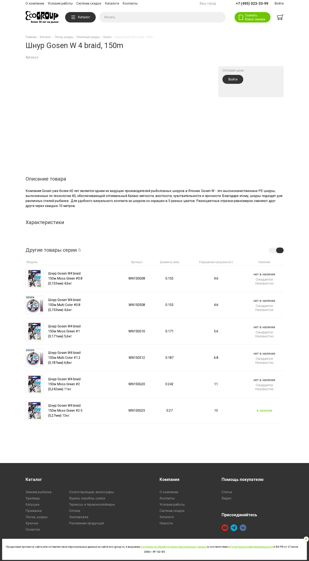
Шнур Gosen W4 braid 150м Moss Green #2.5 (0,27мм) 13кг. (65, 410)
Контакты (130, 3)
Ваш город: (208, 3)
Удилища (33, 498)
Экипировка (78, 517)
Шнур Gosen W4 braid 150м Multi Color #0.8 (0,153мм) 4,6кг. (64, 305)
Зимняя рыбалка (38, 492)
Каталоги (112, 3)
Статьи (227, 492)
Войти (279, 3)
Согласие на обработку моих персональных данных (174, 546)
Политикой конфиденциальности (251, 546)
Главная (31, 37)
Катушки (32, 505)
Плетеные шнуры (88, 37)
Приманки (34, 511)
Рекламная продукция (86, 523)
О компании (35, 3)
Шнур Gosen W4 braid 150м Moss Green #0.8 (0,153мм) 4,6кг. (65, 278)
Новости (166, 523)
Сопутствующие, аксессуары (91, 492)
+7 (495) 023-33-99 (252, 3)
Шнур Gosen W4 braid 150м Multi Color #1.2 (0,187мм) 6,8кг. (64, 358)
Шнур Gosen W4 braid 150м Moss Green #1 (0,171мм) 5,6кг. (64, 331)
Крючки (32, 523)
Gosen (107, 37)
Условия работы (60, 3)
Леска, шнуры (64, 37)
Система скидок (88, 3)
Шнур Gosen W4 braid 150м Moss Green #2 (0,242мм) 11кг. (64, 384)
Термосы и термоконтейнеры (92, 505)
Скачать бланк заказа (255, 17)
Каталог (80, 17)
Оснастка (33, 529)
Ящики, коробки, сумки (87, 498)
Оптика (74, 511)
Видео (226, 498)
